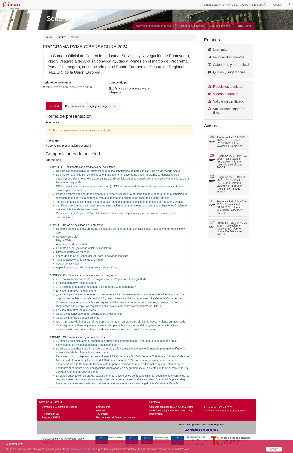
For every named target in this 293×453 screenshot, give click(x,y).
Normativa (220, 50)
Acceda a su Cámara (191, 25)
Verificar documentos (228, 57)
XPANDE (100, 410)
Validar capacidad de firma (228, 111)
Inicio (49, 37)
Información (53, 160)
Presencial (52, 140)
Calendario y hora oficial (231, 65)
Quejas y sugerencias (229, 72)
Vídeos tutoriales (225, 94)
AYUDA (277, 4)
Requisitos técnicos (227, 87)
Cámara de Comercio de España (59, 406)
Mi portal (245, 25)
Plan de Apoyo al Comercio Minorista (115, 417)
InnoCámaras (103, 406)
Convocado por (119, 82)
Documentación (74, 106)
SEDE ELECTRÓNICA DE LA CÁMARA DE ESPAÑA (235, 4)
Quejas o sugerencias (103, 106)
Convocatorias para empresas (154, 25)
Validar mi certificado (228, 101)
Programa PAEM (51, 417)
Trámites (61, 37)
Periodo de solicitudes (57, 82)
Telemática (52, 122)
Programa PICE (50, 413)
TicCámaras (102, 413)
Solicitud (54, 106)
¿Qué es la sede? (221, 25)
